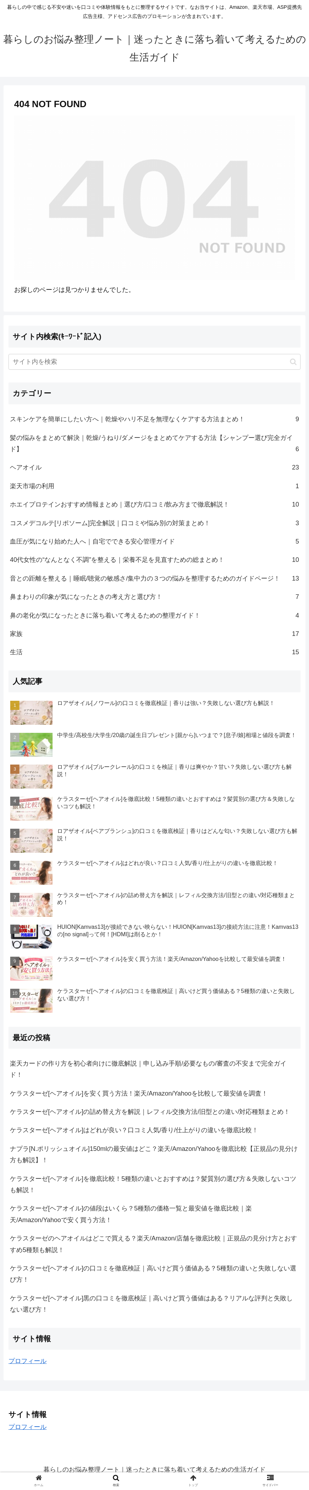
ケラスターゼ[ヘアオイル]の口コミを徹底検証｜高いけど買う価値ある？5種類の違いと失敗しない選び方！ (153, 1274)
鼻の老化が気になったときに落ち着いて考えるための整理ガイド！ (154, 615)
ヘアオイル (154, 467)
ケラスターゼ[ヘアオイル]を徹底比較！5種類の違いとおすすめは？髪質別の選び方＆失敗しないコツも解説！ (153, 1184)
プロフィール (27, 1361)
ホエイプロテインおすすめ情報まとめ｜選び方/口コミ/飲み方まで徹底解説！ (154, 504)
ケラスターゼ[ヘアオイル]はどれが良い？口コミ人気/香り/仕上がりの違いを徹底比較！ (134, 1130)
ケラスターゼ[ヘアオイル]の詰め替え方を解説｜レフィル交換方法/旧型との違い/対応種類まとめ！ (150, 1111)
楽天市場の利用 (154, 486)
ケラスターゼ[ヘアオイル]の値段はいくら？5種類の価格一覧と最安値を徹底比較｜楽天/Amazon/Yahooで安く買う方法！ (131, 1214)
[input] (154, 362)
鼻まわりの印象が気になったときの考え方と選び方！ (154, 596)
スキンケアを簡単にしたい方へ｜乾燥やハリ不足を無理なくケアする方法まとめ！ (154, 419)
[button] (293, 362)
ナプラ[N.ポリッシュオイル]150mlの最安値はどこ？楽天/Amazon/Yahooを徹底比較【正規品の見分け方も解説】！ (154, 1154)
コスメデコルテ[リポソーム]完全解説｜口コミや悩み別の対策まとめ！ (154, 523)
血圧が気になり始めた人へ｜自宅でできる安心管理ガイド (154, 541)
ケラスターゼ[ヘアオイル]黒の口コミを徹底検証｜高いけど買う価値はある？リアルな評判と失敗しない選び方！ (151, 1304)
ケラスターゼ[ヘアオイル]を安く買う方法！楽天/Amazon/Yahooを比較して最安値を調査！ (139, 1093)
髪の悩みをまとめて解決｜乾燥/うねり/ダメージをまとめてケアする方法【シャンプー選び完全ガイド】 (154, 444)
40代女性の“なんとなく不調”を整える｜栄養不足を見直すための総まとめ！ (154, 559)
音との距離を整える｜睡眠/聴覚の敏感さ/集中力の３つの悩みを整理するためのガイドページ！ (154, 578)
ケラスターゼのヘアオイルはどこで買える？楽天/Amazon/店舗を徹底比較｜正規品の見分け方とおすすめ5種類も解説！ (153, 1244)
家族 (154, 633)
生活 (154, 652)
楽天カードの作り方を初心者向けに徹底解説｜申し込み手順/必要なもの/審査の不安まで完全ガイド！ (148, 1069)
